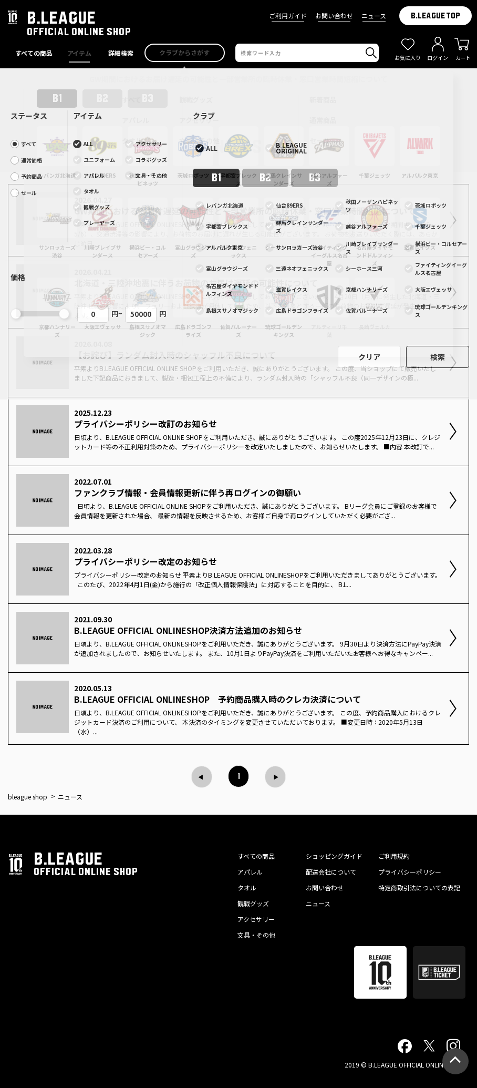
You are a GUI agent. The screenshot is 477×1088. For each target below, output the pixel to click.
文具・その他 (256, 934)
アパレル (250, 871)
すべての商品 (256, 855)
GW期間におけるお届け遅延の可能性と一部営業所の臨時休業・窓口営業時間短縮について (238, 79)
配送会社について (331, 871)
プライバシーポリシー (409, 871)
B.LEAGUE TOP (435, 16)
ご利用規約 (394, 855)
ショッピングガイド (334, 855)
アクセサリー (256, 919)
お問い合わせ (334, 15)
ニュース (373, 15)
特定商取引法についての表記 (419, 887)
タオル (246, 887)
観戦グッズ (253, 903)
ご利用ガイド (288, 15)
